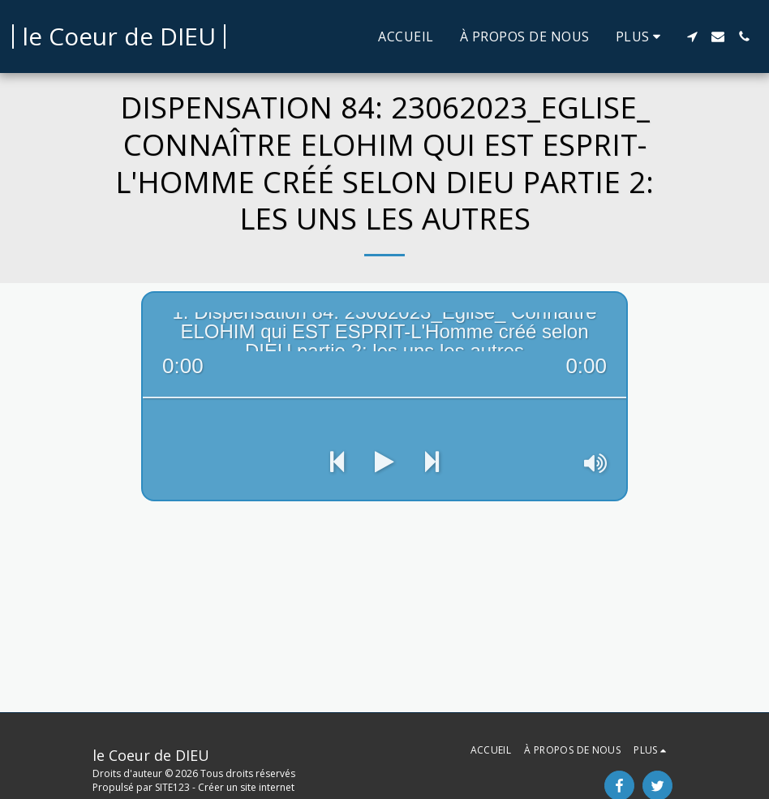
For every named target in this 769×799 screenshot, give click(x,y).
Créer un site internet (246, 787)
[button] (692, 36)
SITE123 (172, 787)
